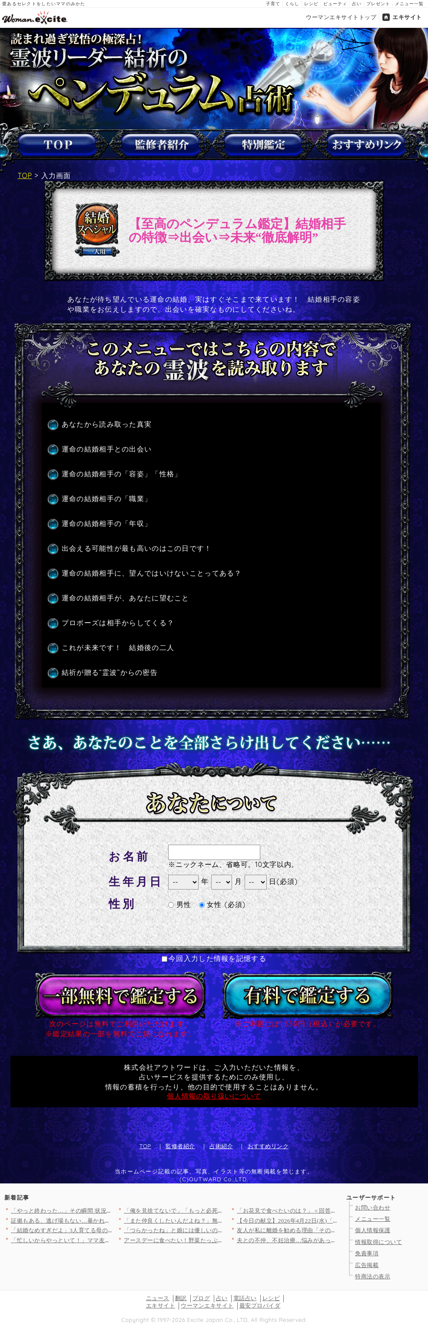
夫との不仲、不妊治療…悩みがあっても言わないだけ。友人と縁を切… (331, 1240)
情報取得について (378, 1242)
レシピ (311, 3)
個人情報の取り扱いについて (214, 1096)
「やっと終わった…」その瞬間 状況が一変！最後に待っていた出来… (103, 1210)
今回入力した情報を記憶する (214, 958)
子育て (273, 3)
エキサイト (407, 17)
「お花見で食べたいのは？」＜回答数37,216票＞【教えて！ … (319, 1210)
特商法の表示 (372, 1276)
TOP (25, 175)
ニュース (157, 1298)
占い (357, 3)
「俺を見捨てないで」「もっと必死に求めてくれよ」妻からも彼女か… (218, 1210)
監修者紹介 (180, 1146)
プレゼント (378, 3)
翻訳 (181, 1298)
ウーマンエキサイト (207, 1305)
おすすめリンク (268, 1146)
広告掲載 (366, 1265)
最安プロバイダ (260, 1305)
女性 (210, 904)
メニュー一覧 (409, 3)
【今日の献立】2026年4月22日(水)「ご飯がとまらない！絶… (317, 1220)
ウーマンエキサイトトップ (341, 17)
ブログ (201, 1298)
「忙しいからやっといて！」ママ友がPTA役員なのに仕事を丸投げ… (101, 1240)
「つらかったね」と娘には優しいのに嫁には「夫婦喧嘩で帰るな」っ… (218, 1230)
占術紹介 (221, 1146)
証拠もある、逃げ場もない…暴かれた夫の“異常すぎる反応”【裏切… (101, 1220)
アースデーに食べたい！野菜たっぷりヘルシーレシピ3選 (199, 1240)
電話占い (245, 1298)
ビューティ (335, 3)
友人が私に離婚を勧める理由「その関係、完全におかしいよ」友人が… (331, 1230)
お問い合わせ (372, 1207)
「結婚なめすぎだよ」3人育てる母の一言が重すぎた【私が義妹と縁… (103, 1230)
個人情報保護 (372, 1230)
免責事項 (366, 1253)
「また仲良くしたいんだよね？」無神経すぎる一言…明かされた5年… (216, 1220)
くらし (292, 3)
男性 (179, 904)
